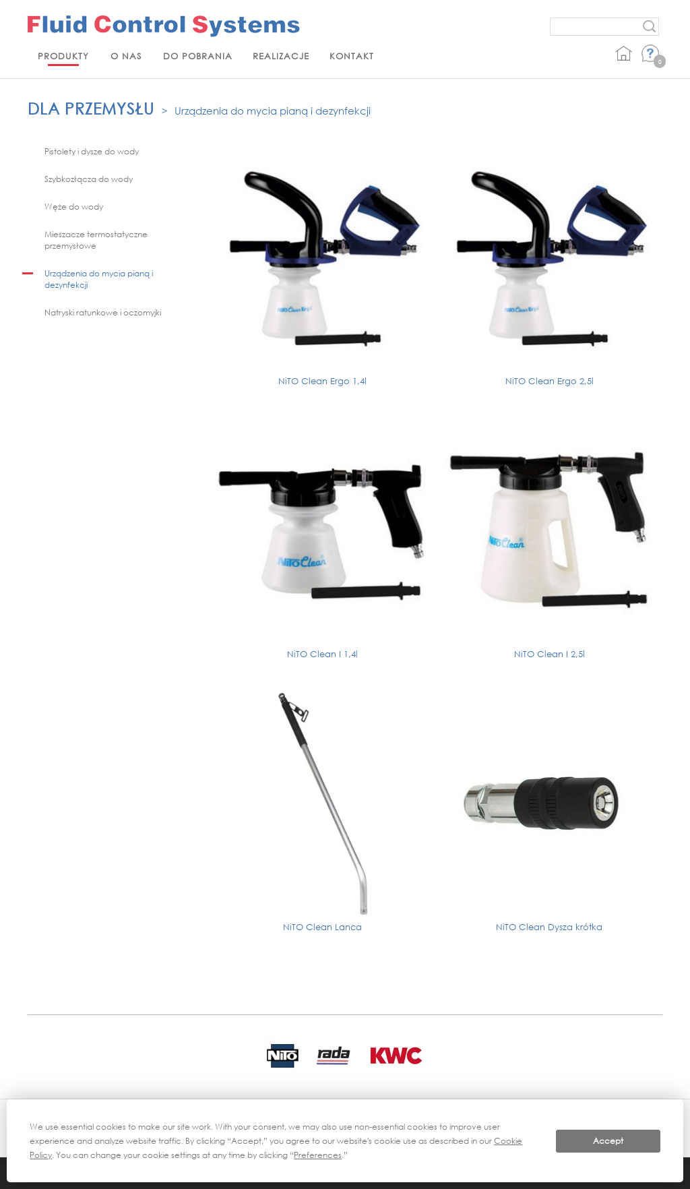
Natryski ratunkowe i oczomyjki (102, 312)
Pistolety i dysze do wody (91, 151)
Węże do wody (73, 206)
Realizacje (281, 56)
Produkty (63, 56)
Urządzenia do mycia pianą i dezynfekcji (273, 110)
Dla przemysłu (91, 108)
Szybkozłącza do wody (88, 179)
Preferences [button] (318, 1155)
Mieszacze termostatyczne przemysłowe (96, 239)
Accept (608, 1141)
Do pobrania (197, 56)
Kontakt (352, 56)
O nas (126, 56)
